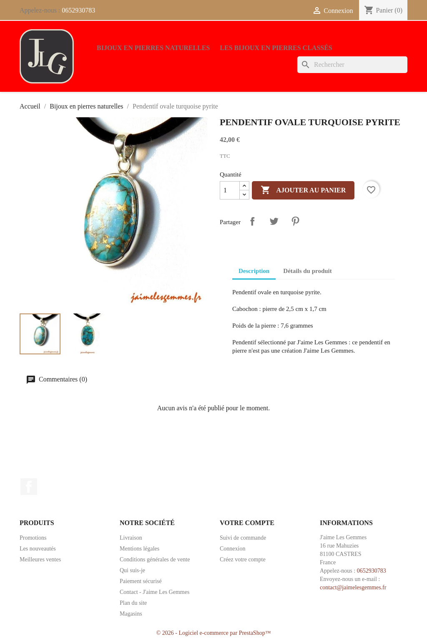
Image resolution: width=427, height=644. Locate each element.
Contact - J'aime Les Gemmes (154, 592)
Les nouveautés (38, 549)
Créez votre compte (243, 559)
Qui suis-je (132, 570)
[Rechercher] (352, 64)
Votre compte (247, 522)
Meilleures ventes (40, 559)
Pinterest (295, 221)
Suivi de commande (243, 538)
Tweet (274, 221)
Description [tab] (254, 271)
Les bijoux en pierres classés (276, 47)
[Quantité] (230, 190)
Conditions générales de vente (155, 559)
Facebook (28, 486)
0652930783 (78, 10)
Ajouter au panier (303, 190)
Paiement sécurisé (141, 581)
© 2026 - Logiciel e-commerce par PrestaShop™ (213, 633)
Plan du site (133, 603)
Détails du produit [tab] (307, 271)
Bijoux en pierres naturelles (153, 47)
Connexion (232, 549)
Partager (252, 221)
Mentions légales (139, 549)
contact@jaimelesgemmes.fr (353, 587)
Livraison (131, 538)
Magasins (131, 614)
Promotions (33, 538)
